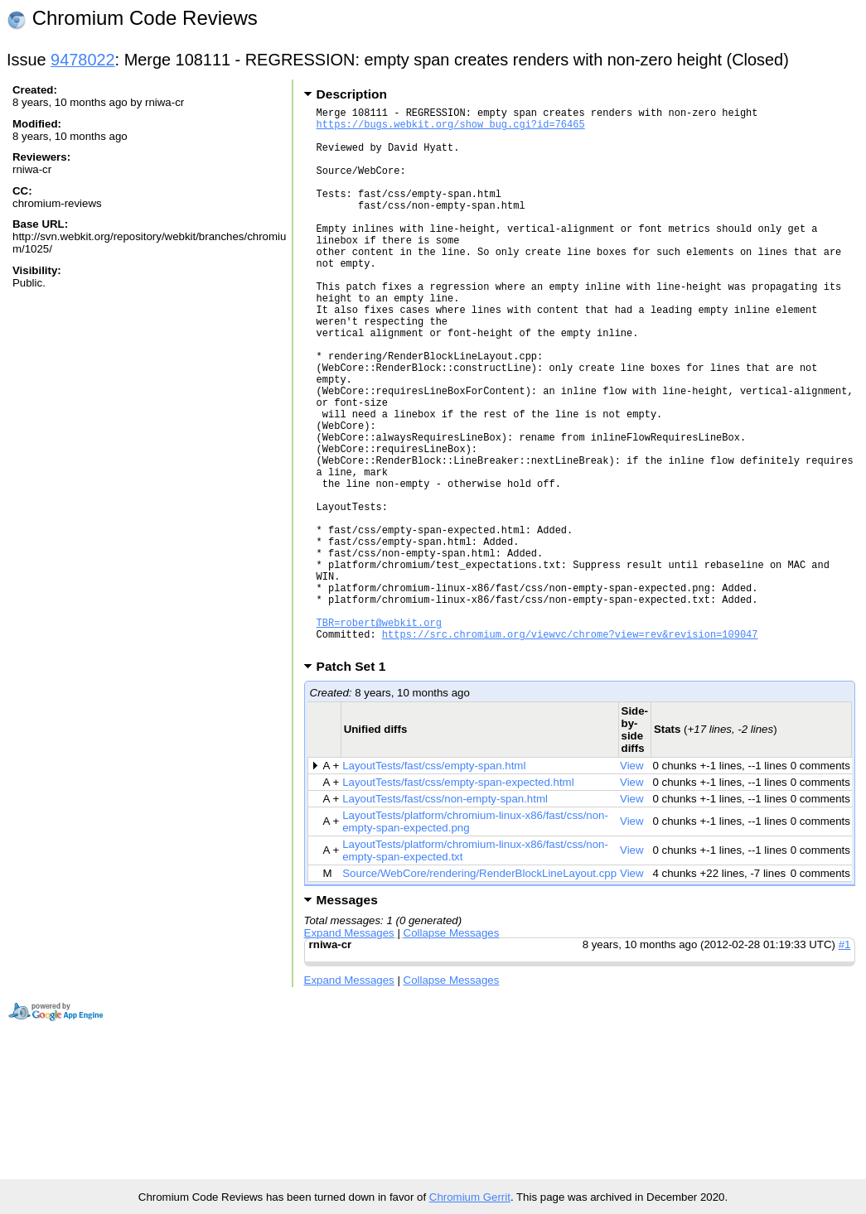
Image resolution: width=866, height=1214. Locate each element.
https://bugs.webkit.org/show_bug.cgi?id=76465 (451, 129)
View (632, 882)
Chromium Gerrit (469, 1197)
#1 (845, 1061)
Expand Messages (349, 1049)
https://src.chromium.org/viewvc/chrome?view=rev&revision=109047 (570, 748)
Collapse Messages (452, 1049)
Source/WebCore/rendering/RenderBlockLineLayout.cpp (479, 990)
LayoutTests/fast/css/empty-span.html (433, 882)
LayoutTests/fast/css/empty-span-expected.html (457, 899)
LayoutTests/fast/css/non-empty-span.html (445, 915)
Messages (347, 1016)
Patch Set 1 (357, 783)
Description (352, 94)
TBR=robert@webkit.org (379, 734)
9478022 (83, 60)
